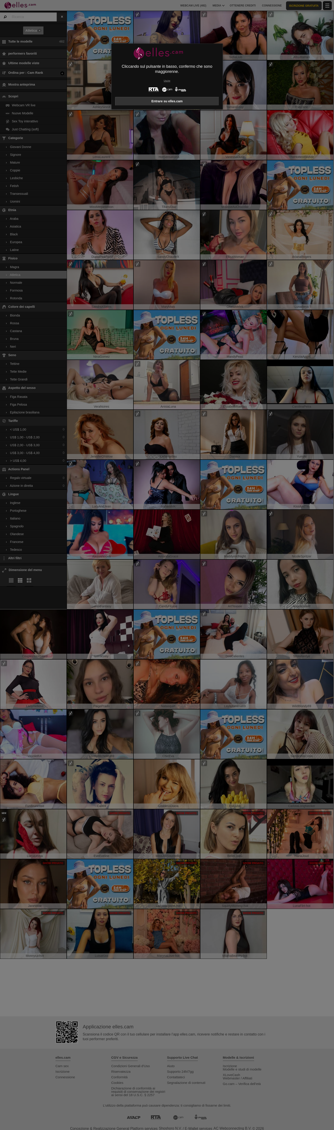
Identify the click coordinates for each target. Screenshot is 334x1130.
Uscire (167, 81)
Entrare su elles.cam (167, 101)
